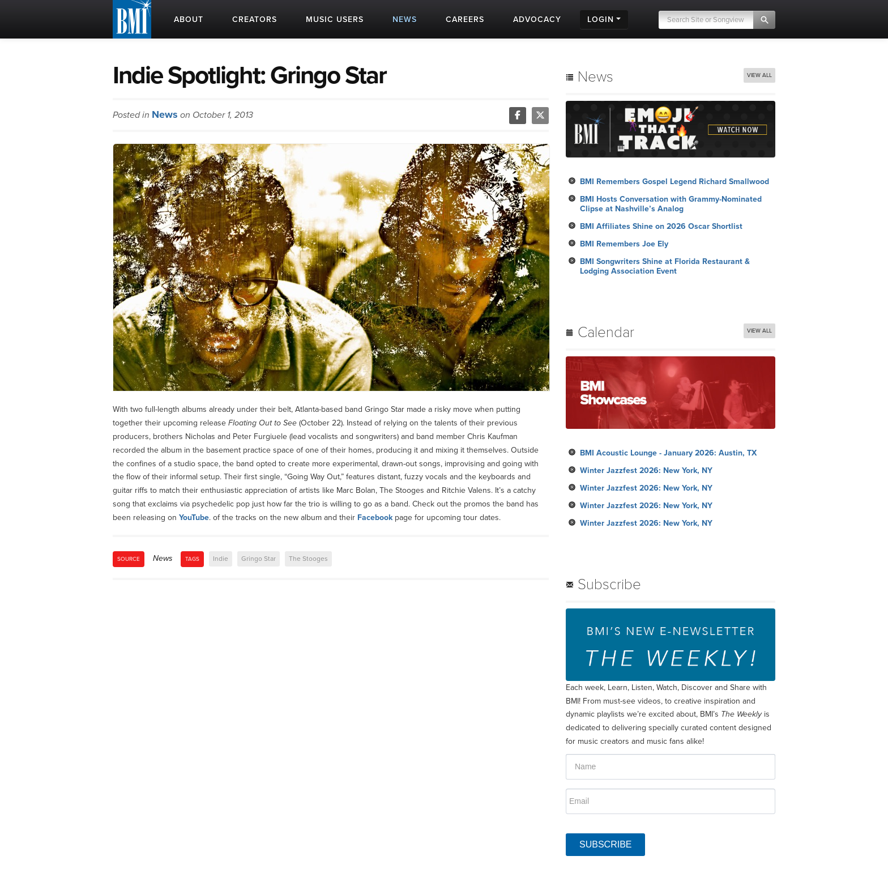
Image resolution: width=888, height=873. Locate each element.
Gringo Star (258, 559)
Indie (220, 559)
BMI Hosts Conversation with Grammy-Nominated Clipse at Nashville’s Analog (671, 204)
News (165, 114)
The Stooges (308, 559)
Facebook (374, 517)
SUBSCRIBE (605, 844)
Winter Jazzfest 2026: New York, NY (646, 470)
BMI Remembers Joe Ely (624, 244)
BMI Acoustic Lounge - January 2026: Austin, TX (668, 453)
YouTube (194, 517)
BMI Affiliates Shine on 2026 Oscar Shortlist (661, 226)
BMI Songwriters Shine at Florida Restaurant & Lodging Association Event (665, 266)
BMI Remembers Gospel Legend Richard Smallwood (674, 181)
